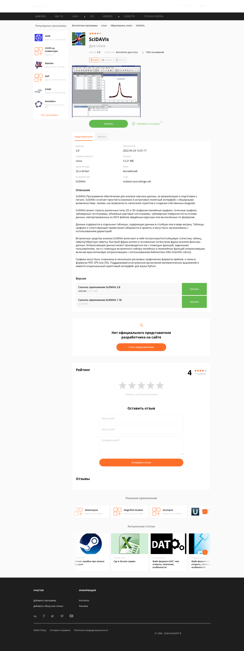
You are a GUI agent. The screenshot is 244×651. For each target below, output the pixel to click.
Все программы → (51, 114)
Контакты (84, 600)
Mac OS (120, 60)
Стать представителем (141, 347)
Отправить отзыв (141, 462)
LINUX (75, 16)
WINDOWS (40, 16)
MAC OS (59, 16)
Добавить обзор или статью (48, 606)
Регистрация (187, 5)
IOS (92, 16)
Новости (129, 16)
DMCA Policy (39, 630)
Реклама (83, 606)
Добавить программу (44, 600)
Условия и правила (60, 630)
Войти (175, 5)
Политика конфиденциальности (91, 630)
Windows (107, 60)
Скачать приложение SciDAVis (99, 287)
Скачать (108, 123)
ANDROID (108, 16)
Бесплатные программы (85, 25)
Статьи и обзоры (153, 16)
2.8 (94, 52)
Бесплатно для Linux (127, 52)
